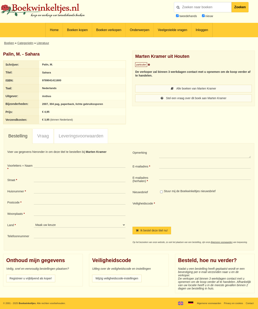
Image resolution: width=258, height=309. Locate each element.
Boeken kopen (77, 30)
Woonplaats (15, 214)
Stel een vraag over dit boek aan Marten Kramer (193, 98)
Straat (11, 180)
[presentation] (193, 211)
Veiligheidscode (143, 203)
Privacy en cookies (233, 303)
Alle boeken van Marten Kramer (193, 88)
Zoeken (240, 7)
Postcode (13, 202)
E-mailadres (140, 166)
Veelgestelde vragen (172, 30)
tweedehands (188, 16)
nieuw (209, 16)
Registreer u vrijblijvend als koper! (31, 279)
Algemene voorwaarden (222, 243)
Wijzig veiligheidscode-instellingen (117, 279)
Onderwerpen (139, 30)
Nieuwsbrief (140, 192)
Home (54, 30)
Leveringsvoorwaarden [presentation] (81, 136)
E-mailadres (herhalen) (140, 179)
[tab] (18, 136)
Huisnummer (15, 191)
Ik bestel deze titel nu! (152, 230)
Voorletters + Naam (20, 165)
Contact (249, 303)
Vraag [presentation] (43, 136)
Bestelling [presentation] (17, 136)
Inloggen (202, 30)
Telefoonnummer (18, 236)
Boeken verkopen (108, 30)
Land (10, 225)
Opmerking (140, 152)
